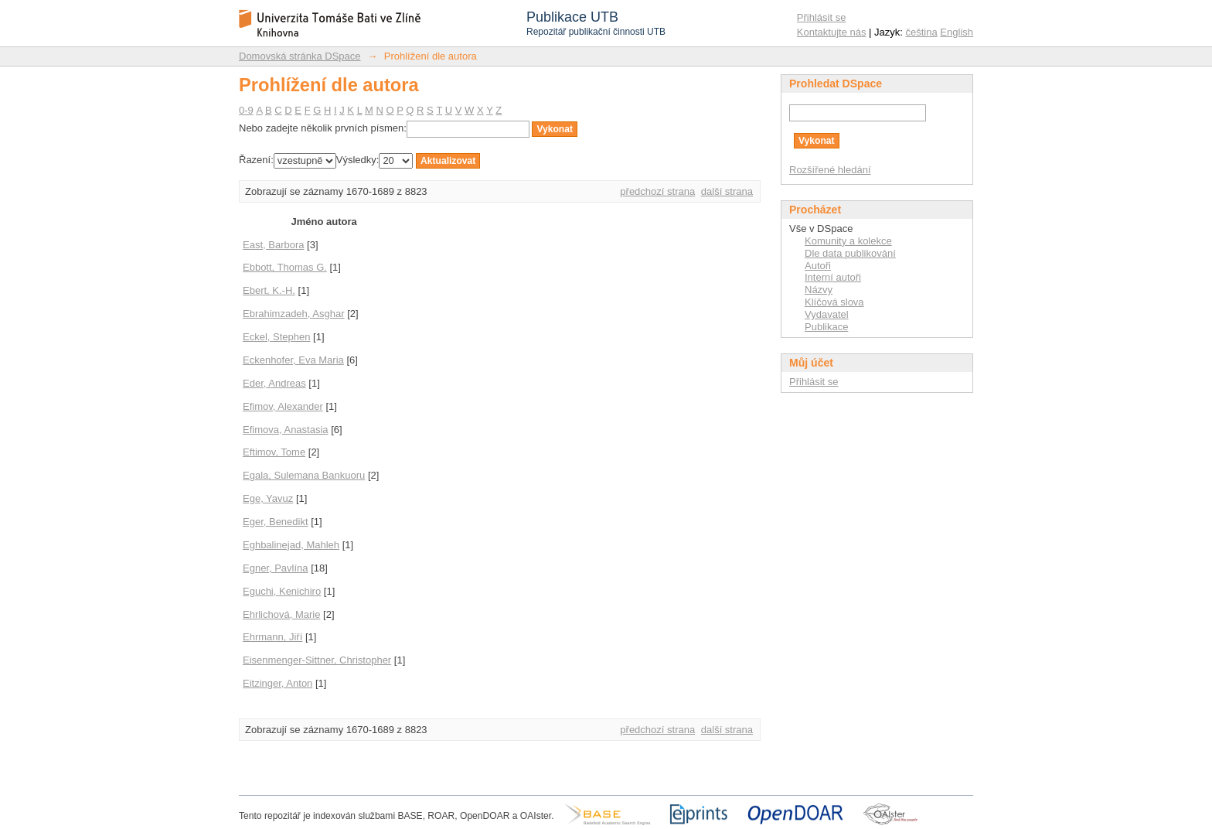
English (956, 32)
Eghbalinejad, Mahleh (291, 545)
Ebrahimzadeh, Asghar (294, 313)
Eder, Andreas (274, 383)
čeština (922, 32)
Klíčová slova (834, 302)
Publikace (826, 327)
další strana (727, 191)
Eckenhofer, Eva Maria (293, 360)
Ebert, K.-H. (269, 290)
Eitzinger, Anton (277, 683)
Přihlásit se (821, 17)
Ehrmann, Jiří (272, 637)
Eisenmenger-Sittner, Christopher (317, 660)
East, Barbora (274, 245)
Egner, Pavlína (275, 568)
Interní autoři (833, 277)
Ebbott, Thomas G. (285, 267)
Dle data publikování (850, 253)
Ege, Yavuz (268, 498)
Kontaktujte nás (831, 32)
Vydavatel (827, 314)
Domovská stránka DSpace (300, 56)
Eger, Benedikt (275, 521)
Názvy (818, 289)
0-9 (246, 110)
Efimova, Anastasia (286, 429)
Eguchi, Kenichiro (282, 591)
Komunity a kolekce (848, 241)
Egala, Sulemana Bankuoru (304, 475)
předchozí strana (657, 191)
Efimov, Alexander (283, 406)
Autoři (818, 265)
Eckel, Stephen (276, 337)
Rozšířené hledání (830, 170)
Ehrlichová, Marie (281, 614)
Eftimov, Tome (274, 452)
